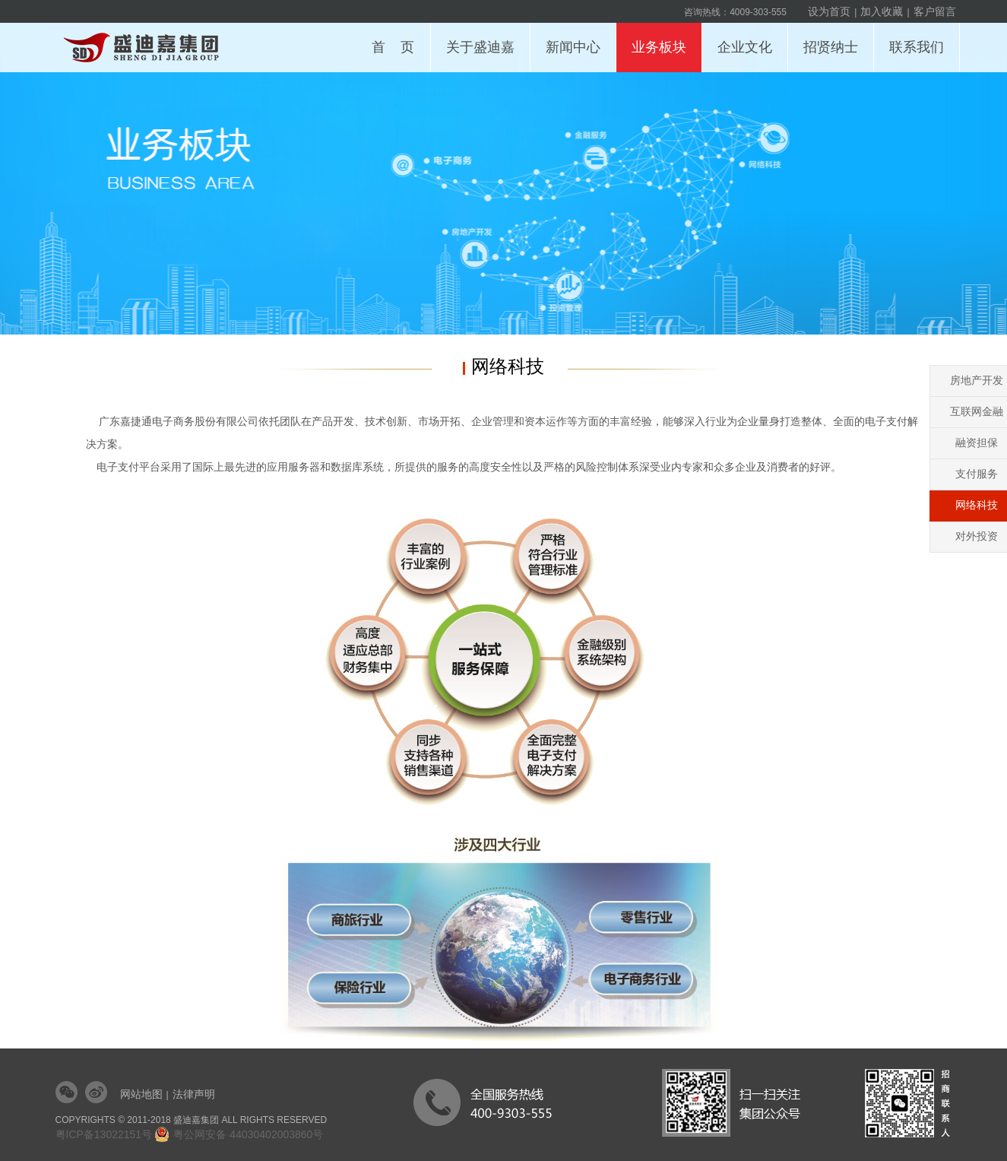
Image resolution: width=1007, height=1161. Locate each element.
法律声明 (194, 1094)
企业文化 (749, 39)
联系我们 (920, 39)
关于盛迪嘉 (484, 39)
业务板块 (663, 39)
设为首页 (829, 11)
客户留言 (935, 11)
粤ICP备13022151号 (104, 1134)
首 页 (393, 47)
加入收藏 (881, 11)
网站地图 (141, 1094)
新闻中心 (577, 39)
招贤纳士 (834, 39)
